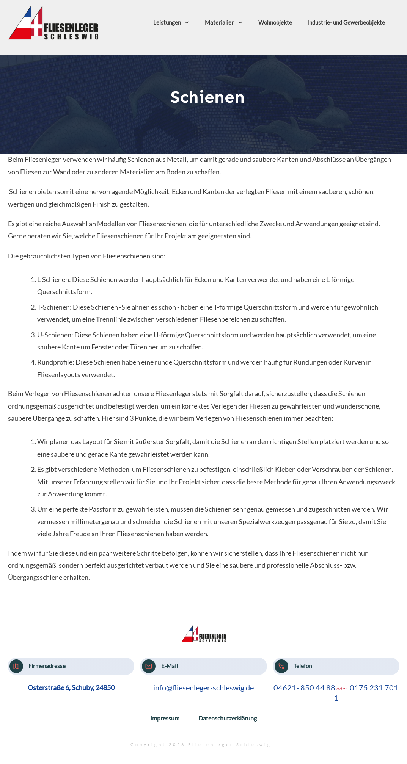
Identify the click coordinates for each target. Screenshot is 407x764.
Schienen (208, 96)
